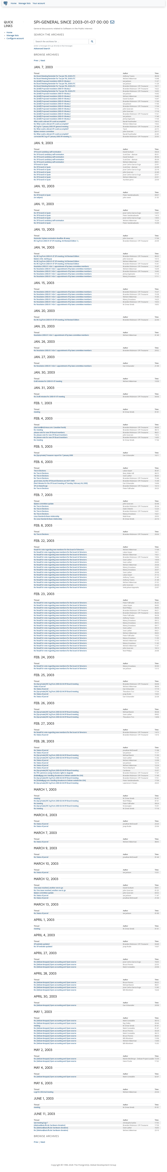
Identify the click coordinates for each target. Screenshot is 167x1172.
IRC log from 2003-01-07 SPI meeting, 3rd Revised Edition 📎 (56, 241)
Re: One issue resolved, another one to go (50, 891)
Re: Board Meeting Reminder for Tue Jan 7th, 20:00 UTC (54, 77)
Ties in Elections (40, 471)
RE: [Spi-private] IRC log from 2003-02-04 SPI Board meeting (56, 783)
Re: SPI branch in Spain (42, 168)
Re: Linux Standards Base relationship (48, 519)
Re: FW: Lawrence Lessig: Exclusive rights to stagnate (53, 773)
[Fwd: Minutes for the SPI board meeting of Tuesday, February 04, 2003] (61, 484)
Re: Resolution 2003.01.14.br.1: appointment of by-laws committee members (62, 269)
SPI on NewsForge (40, 486)
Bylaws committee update (43, 504)
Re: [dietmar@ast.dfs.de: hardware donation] (51, 1128)
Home (14, 3)
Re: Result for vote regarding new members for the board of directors (60, 553)
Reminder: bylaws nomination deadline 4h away (52, 239)
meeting (37, 412)
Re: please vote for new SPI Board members (50, 435)
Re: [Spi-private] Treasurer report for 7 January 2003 (53, 456)
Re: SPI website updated (43, 947)
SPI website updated (41, 945)
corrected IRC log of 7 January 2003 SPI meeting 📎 (53, 137)
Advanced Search (42, 49)
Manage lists (25, 3)
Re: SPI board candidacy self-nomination (49, 155)
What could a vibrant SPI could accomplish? (50, 122)
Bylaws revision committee (44, 132)
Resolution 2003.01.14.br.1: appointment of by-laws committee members (61, 267)
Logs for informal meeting (43, 1092)
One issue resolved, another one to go (48, 888)
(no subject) (38, 198)
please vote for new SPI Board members (49, 433)
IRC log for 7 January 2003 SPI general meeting (51, 127)
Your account (39, 3)
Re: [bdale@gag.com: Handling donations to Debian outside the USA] (60, 781)
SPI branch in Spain (41, 165)
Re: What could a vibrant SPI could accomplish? (51, 124)
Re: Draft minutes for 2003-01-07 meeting (49, 397)
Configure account (15, 39)
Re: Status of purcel (41, 689)
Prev (36, 61)
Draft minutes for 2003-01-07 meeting (48, 382)
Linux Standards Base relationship (46, 517)
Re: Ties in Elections (41, 474)
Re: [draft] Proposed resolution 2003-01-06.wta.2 (52, 82)
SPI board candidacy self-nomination (47, 152)
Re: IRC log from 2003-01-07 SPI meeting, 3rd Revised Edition (56, 257)
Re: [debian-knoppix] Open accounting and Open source (55, 962)
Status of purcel (40, 687)
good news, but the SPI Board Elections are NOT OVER (54, 481)
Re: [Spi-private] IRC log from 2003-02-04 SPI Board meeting (56, 684)
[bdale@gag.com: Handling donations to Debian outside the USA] (58, 776)
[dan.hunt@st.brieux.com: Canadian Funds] (50, 428)
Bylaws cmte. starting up (43, 259)
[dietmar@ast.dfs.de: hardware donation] (49, 1126)
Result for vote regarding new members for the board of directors (59, 550)
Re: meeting (38, 430)
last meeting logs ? (41, 1123)
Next (42, 61)
